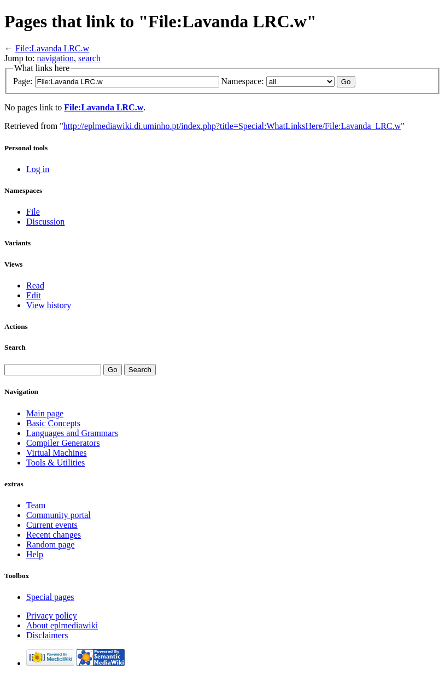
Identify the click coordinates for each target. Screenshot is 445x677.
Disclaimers (47, 635)
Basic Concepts (53, 423)
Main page (44, 413)
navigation (55, 58)
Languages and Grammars (72, 433)
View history (48, 305)
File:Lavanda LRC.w (52, 48)
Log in (37, 169)
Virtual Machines (56, 452)
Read (35, 285)
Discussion (45, 221)
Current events (52, 524)
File (33, 211)
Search (15, 347)
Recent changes (53, 534)
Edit (33, 295)
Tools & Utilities (55, 462)
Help (34, 554)
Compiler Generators (63, 443)
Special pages (50, 597)
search (89, 58)
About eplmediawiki (62, 625)
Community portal (58, 515)
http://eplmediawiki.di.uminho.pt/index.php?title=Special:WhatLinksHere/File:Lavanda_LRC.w (232, 126)
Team (35, 505)
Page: (23, 81)
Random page (50, 544)
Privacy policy (51, 615)
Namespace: (242, 81)
